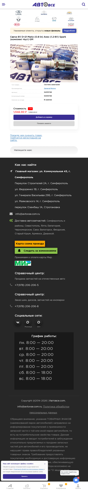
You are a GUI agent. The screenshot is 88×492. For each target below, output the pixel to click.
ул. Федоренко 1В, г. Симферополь (36, 189)
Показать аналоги (44, 123)
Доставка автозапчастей (30, 221)
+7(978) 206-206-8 (27, 306)
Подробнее (69, 31)
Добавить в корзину (44, 117)
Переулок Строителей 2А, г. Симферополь (41, 183)
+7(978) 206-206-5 (27, 285)
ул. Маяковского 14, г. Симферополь (37, 201)
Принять (24, 476)
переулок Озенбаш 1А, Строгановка (37, 207)
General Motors (50, 88)
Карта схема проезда (30, 244)
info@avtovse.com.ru (27, 214)
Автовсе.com (57, 401)
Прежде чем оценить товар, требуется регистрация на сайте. (26, 137)
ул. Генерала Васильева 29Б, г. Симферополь (43, 195)
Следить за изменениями (36, 250)
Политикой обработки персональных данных (28, 469)
